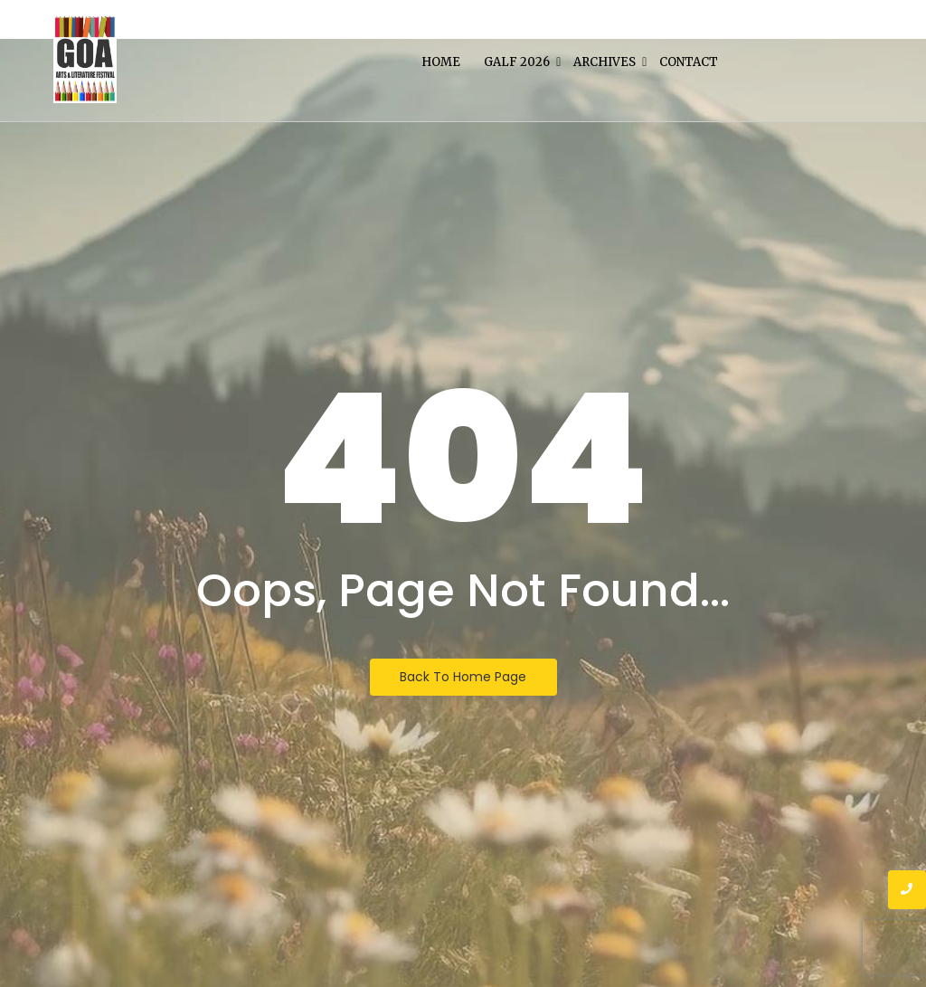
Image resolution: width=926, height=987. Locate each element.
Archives (605, 62)
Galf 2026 (518, 62)
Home (440, 62)
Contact (688, 62)
